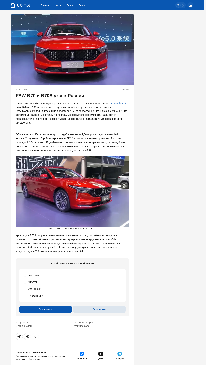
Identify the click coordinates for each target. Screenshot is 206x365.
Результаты (99, 309)
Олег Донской (24, 326)
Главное (45, 5)
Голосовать (45, 309)
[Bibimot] (20, 5)
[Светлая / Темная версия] (180, 5)
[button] (19, 336)
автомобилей (118, 103)
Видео (70, 5)
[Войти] (190, 5)
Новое (58, 5)
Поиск (82, 5)
